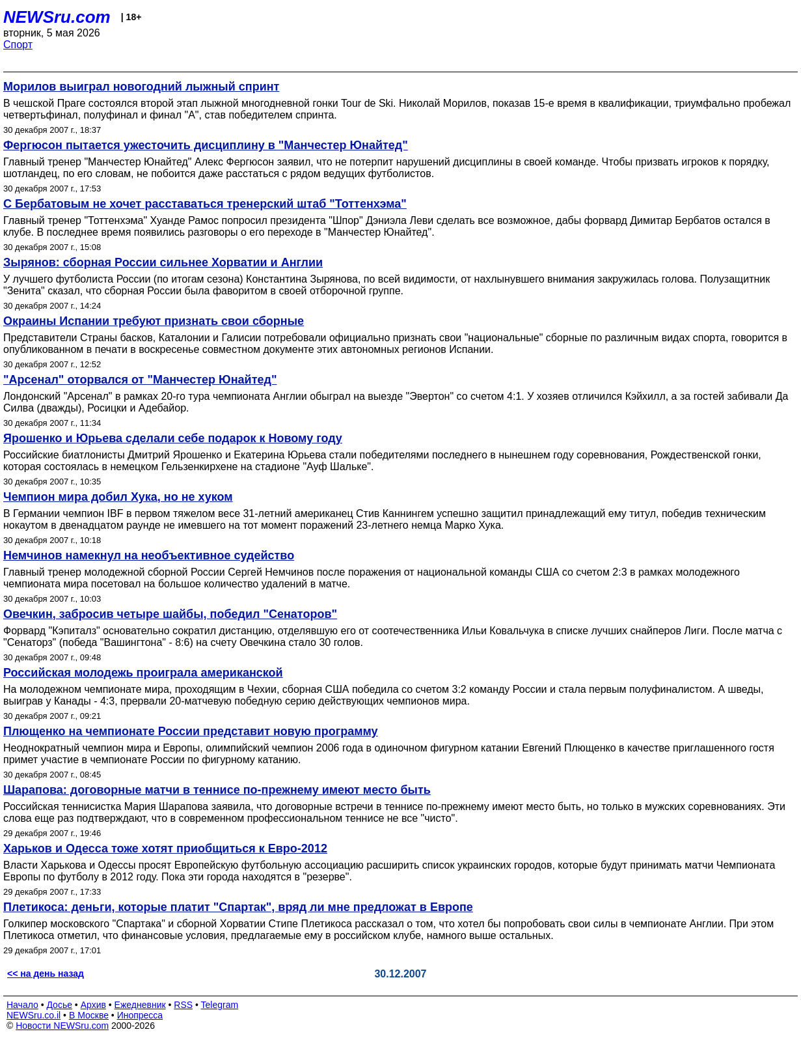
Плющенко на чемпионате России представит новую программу (190, 731)
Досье (59, 1005)
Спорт (18, 44)
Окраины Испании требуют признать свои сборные (153, 321)
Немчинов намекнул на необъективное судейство (148, 555)
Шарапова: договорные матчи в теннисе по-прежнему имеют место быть (217, 789)
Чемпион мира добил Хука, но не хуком (118, 496)
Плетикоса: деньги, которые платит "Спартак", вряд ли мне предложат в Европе (238, 907)
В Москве (89, 1015)
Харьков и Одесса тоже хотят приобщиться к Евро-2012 (165, 848)
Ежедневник (140, 1005)
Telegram (220, 1005)
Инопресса (140, 1015)
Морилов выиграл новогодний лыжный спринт (141, 86)
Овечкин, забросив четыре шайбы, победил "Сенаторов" (170, 614)
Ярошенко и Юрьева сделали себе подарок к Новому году (172, 438)
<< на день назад (45, 973)
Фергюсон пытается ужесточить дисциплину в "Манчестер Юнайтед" (205, 145)
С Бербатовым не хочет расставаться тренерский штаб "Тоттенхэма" (205, 203)
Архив (93, 1005)
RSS (183, 1005)
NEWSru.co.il (34, 1015)
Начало (22, 1005)
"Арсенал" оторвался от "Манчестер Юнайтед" (140, 379)
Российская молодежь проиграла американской (143, 672)
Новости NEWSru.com (62, 1025)
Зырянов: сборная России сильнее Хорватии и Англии (163, 262)
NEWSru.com (57, 17)
